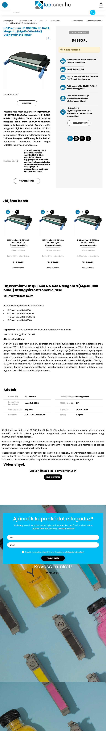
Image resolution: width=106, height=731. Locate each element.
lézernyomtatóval (11, 436)
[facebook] (48, 38)
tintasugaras (90, 433)
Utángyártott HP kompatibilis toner (24, 23)
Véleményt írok (53, 477)
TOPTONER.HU (53, 573)
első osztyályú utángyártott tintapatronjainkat (80, 452)
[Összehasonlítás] (17, 212)
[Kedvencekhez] (8, 212)
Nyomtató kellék (25, 21)
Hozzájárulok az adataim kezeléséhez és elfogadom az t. (54, 552)
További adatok (26, 181)
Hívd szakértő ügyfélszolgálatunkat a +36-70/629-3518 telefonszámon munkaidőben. (79, 112)
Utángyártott (55, 21)
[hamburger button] (5, 5)
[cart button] (101, 4)
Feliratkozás (53, 558)
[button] (79, 123)
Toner (41, 21)
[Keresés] (53, 12)
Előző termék (77, 21)
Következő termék (94, 21)
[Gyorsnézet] (12, 212)
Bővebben (26, 103)
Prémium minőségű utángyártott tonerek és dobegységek (32, 441)
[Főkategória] (8, 21)
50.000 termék (37, 430)
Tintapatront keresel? (13, 452)
